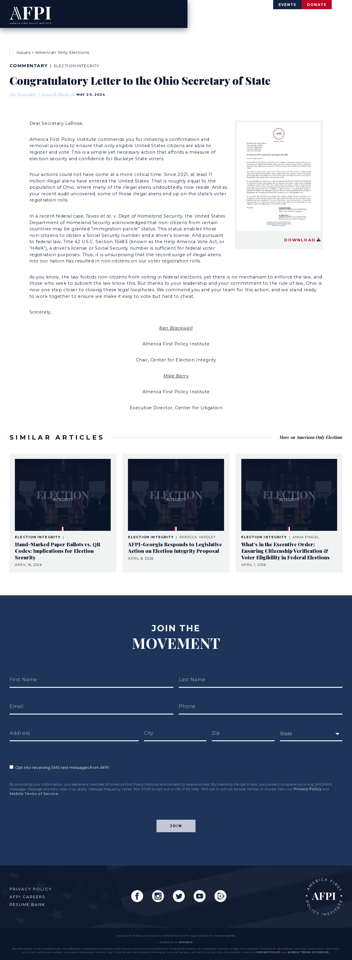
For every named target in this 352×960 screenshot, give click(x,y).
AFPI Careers (30, 893)
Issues (235, 18)
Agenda (268, 18)
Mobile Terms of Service (34, 786)
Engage (329, 18)
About (204, 18)
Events (260, 5)
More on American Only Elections (309, 432)
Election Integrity (82, 64)
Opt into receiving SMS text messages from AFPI (59, 760)
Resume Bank (30, 901)
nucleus (186, 942)
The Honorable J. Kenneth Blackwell (43, 92)
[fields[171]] (311, 726)
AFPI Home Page (320, 893)
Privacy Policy (307, 782)
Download (303, 235)
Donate (308, 5)
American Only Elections (62, 50)
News (299, 18)
